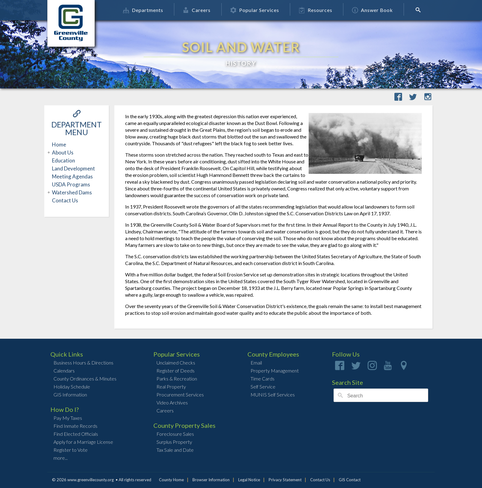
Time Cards (263, 378)
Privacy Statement (285, 479)
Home (59, 144)
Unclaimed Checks (175, 362)
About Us (61, 152)
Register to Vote (70, 450)
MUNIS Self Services (273, 394)
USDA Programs (71, 184)
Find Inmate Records (75, 426)
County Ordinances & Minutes (85, 378)
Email (256, 362)
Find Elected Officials (75, 434)
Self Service (263, 386)
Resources (318, 10)
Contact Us (65, 200)
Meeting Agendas (72, 176)
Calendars (64, 370)
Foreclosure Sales (175, 434)
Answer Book (375, 10)
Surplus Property (174, 442)
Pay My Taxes (67, 418)
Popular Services (257, 10)
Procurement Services (180, 394)
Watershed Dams (71, 192)
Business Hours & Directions (83, 362)
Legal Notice (249, 479)
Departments (146, 10)
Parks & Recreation (176, 378)
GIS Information (70, 394)
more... (60, 458)
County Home (171, 479)
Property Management (275, 370)
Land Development (73, 168)
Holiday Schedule (71, 386)
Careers (200, 10)
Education (63, 160)
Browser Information (211, 479)
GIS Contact (350, 479)
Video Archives (172, 402)
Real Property (171, 386)
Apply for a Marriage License (83, 442)
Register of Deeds (175, 370)
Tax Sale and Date (175, 450)
